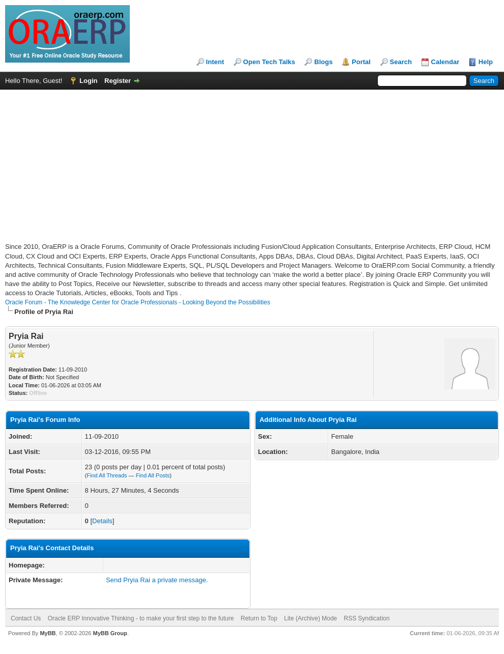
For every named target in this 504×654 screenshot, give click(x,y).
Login (88, 80)
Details (102, 521)
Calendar (445, 62)
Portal (361, 62)
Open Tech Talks (269, 62)
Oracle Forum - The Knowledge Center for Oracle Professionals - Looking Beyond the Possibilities (137, 302)
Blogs (323, 62)
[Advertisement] (124, 171)
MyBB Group (110, 633)
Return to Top (259, 618)
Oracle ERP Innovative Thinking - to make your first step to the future (141, 618)
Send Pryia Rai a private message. (157, 580)
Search (401, 62)
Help (486, 62)
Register (117, 80)
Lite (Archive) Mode (310, 618)
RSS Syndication (366, 618)
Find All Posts (153, 475)
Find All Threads (107, 475)
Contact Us (26, 618)
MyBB (47, 633)
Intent (215, 62)
